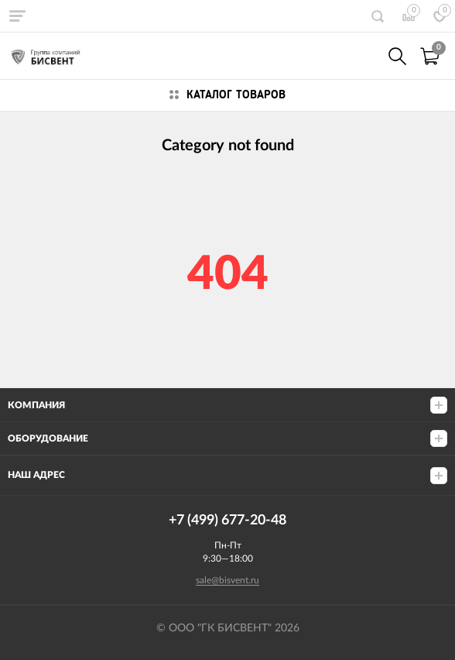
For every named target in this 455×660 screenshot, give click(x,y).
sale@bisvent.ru (227, 580)
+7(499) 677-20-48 (363, 56)
